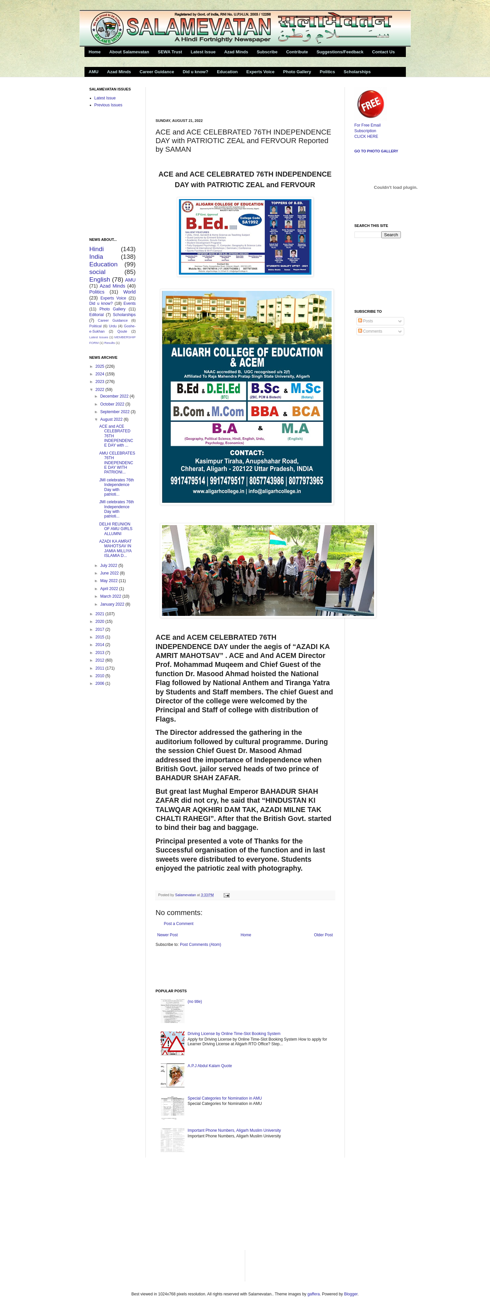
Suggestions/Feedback (339, 51)
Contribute (297, 51)
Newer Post (167, 935)
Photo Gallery (297, 71)
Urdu (113, 326)
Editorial (96, 314)
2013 (100, 652)
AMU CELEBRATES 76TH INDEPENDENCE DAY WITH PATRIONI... (117, 463)
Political (95, 326)
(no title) (195, 1001)
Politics (327, 71)
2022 (100, 389)
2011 (100, 668)
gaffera (313, 1294)
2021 (100, 614)
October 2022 (112, 404)
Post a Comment (178, 923)
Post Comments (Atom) (200, 944)
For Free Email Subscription (370, 125)
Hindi (96, 248)
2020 (100, 621)
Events (130, 303)
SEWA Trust (170, 51)
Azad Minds (236, 51)
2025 (100, 366)
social (97, 271)
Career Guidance (156, 71)
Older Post (323, 935)
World (129, 292)
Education (227, 71)
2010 (100, 676)
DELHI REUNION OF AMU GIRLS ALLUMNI (115, 529)
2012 (100, 660)
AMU (94, 71)
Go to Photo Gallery (376, 151)
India (96, 256)
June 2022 (110, 573)
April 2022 (109, 588)
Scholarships (357, 71)
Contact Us (383, 51)
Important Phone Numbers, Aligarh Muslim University (234, 1130)
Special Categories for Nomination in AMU (225, 1098)
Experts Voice (260, 71)
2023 (100, 381)
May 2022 (109, 580)
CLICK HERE (366, 136)
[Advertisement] (233, 97)
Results (109, 343)
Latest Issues (98, 337)
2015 (100, 637)
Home (95, 51)
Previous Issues (108, 105)
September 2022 (115, 411)
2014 (100, 644)
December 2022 (115, 396)
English (99, 279)
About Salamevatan (129, 51)
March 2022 (111, 596)
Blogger (350, 1294)
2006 (100, 683)
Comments (370, 331)
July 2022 (109, 565)
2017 (100, 629)
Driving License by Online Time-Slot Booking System (234, 1033)
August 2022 (112, 419)
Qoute (122, 331)
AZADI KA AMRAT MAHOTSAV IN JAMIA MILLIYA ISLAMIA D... (115, 548)
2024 (100, 374)
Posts (365, 321)
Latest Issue (203, 51)
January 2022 (112, 604)
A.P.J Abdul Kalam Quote (210, 1065)
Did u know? (195, 71)
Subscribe (267, 51)
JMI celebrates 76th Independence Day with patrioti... (116, 487)
